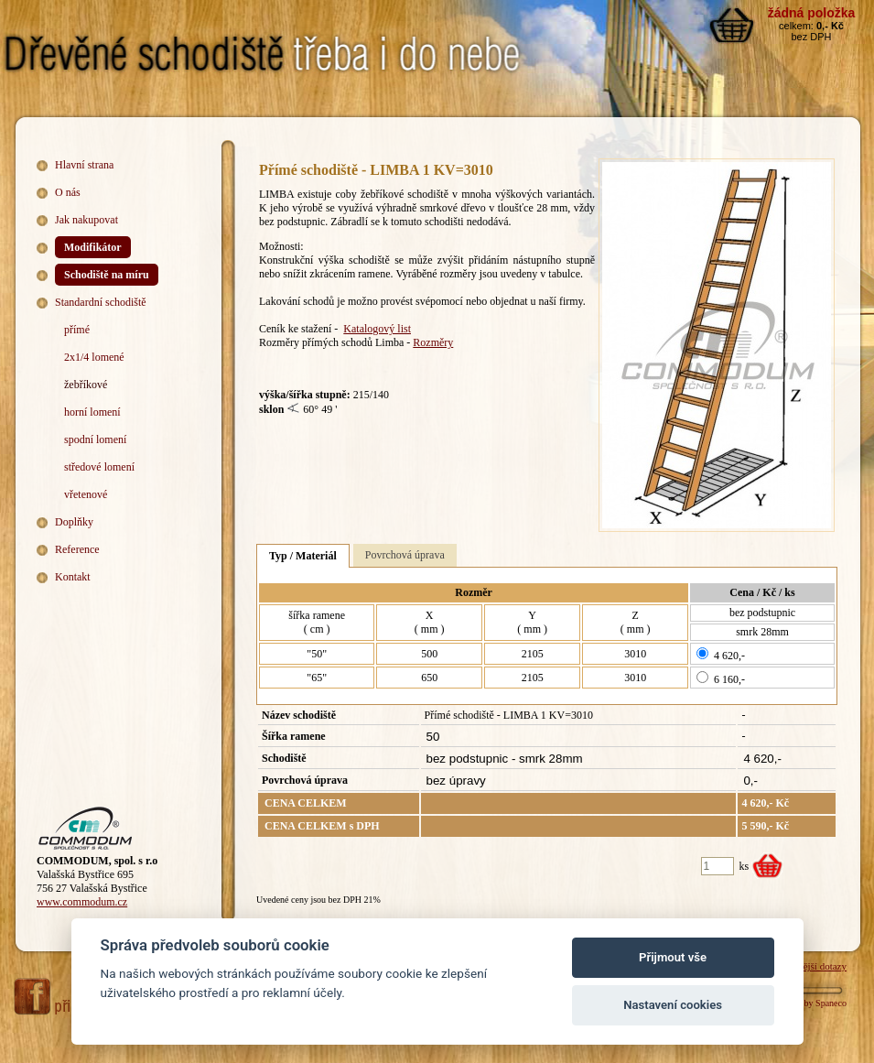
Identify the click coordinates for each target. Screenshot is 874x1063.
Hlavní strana (84, 164)
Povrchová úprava (405, 554)
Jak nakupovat (86, 219)
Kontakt (73, 576)
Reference (77, 549)
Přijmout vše (673, 957)
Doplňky (74, 521)
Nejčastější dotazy (810, 965)
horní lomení (92, 412)
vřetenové (85, 494)
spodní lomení (95, 439)
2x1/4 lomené (94, 357)
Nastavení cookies (672, 1005)
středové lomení (99, 467)
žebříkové (85, 384)
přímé (77, 329)
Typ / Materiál (303, 555)
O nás (68, 192)
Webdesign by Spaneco (804, 1003)
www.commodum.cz (82, 901)
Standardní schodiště (100, 302)
